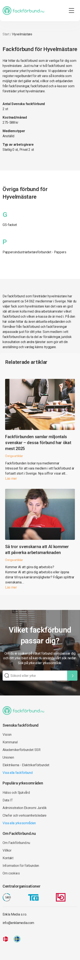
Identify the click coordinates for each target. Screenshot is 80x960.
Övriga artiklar (14, 456)
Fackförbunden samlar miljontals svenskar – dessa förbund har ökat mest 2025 (38, 442)
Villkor (7, 850)
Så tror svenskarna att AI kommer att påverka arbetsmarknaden (37, 549)
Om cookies (11, 873)
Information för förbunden (21, 866)
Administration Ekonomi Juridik (25, 808)
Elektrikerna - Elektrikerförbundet (26, 765)
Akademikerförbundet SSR (22, 750)
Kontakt (8, 858)
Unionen (8, 757)
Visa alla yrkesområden (19, 823)
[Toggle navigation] (71, 10)
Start (6, 34)
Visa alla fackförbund (17, 773)
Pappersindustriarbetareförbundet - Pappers (34, 252)
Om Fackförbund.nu (16, 843)
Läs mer (11, 479)
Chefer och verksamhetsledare (25, 815)
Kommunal (10, 742)
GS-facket (10, 225)
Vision (7, 735)
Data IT (8, 800)
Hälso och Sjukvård (16, 793)
